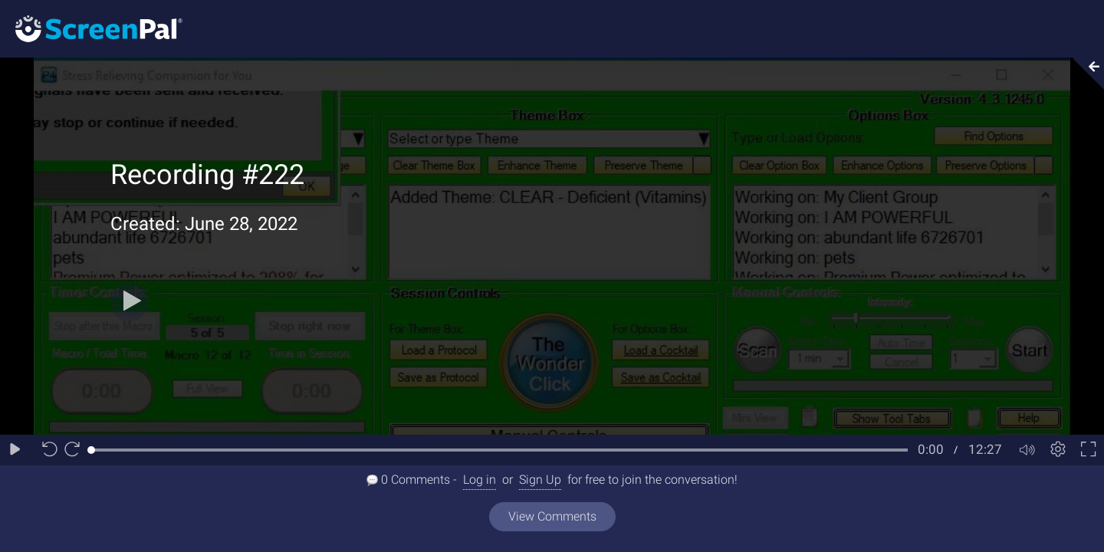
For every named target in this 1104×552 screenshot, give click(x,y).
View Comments (552, 516)
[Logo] (91, 28)
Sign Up (540, 479)
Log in (479, 479)
